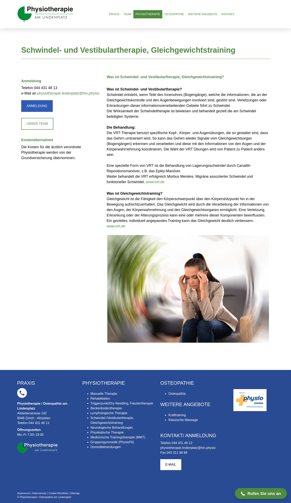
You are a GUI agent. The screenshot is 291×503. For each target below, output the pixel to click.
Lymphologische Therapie (109, 413)
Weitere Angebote (202, 14)
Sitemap (75, 493)
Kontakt (227, 14)
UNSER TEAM (37, 123)
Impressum (23, 493)
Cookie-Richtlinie (58, 493)
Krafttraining (177, 415)
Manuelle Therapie (104, 393)
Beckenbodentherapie (106, 408)
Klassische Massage (183, 420)
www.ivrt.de (155, 182)
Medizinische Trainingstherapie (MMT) (118, 437)
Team (127, 14)
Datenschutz (39, 493)
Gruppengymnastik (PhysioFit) (112, 442)
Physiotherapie (147, 14)
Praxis (114, 14)
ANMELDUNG (37, 106)
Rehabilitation (100, 398)
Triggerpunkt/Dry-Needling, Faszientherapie (122, 403)
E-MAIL (170, 464)
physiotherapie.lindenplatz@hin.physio (68, 93)
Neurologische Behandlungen (112, 427)
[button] (261, 493)
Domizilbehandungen (106, 447)
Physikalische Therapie (107, 432)
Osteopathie (174, 14)
